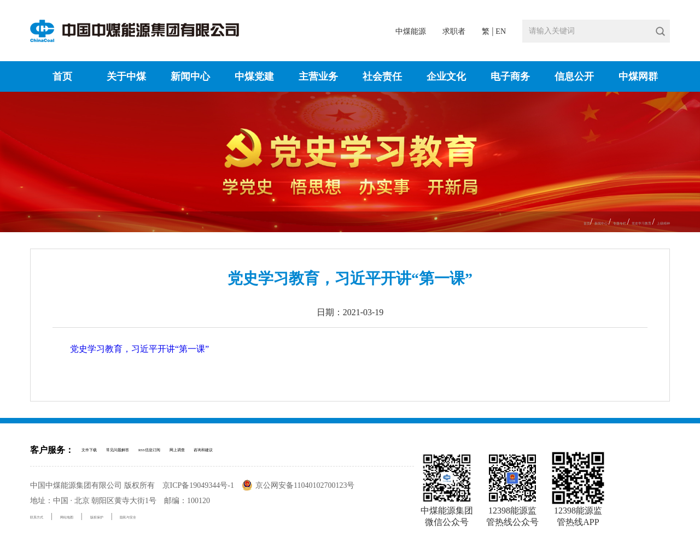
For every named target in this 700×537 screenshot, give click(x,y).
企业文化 (446, 76)
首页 (62, 76)
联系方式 (45, 516)
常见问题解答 (152, 450)
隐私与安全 (191, 516)
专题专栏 (566, 222)
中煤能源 (410, 31)
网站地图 (93, 516)
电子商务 (510, 76)
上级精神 (654, 222)
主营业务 (318, 76)
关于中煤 (126, 76)
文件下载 (96, 450)
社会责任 (382, 76)
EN (500, 31)
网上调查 (269, 450)
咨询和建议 (320, 450)
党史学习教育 (611, 222)
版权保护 (140, 516)
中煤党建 (254, 76)
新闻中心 (190, 76)
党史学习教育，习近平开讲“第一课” (139, 348)
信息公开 (574, 76)
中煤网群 (638, 76)
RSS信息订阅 (215, 450)
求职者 (453, 31)
